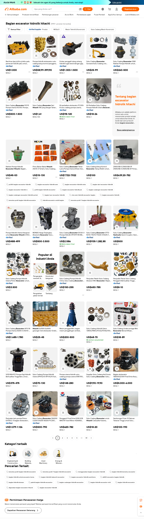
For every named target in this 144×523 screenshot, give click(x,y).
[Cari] (88, 9)
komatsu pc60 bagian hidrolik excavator (21, 200)
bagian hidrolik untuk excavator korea (20, 477)
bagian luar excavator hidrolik (53, 195)
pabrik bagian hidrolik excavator (40, 482)
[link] (141, 500)
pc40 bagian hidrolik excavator (43, 190)
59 (86, 438)
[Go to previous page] (53, 438)
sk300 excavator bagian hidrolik (112, 477)
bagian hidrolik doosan (15, 482)
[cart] (110, 9)
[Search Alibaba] (55, 9)
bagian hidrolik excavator (125, 482)
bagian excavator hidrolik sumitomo (82, 477)
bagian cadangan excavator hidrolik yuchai (22, 195)
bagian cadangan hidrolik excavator (70, 482)
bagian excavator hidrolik (109, 195)
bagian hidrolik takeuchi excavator (51, 477)
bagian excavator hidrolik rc (17, 190)
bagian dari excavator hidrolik (101, 184)
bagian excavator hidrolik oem (46, 184)
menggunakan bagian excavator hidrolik (90, 472)
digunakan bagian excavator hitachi (19, 488)
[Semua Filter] (14, 29)
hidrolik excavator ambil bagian (52, 200)
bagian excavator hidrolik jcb (71, 190)
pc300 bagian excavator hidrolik (18, 184)
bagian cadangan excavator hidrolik (99, 190)
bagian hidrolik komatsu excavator (122, 472)
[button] (80, 9)
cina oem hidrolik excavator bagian (82, 195)
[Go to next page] (91, 438)
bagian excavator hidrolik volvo (74, 184)
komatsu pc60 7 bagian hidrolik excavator (84, 200)
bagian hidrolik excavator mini (99, 482)
